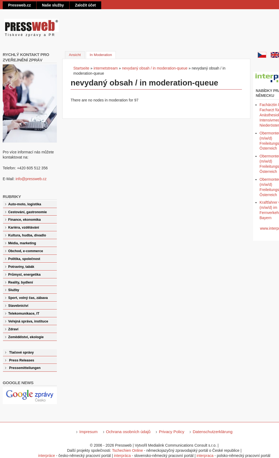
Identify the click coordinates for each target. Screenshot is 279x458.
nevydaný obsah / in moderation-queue (155, 68)
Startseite (81, 68)
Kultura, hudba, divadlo (27, 235)
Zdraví (13, 329)
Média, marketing (22, 243)
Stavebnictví (18, 306)
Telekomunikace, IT (23, 313)
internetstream (106, 68)
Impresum (88, 431)
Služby (13, 290)
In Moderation (103, 54)
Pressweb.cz (19, 5)
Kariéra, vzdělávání (23, 227)
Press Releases (21, 360)
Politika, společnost (24, 259)
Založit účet (85, 5)
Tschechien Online (127, 450)
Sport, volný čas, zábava (28, 298)
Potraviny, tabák (21, 267)
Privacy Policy (171, 431)
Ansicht (75, 55)
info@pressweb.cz (31, 179)
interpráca (122, 455)
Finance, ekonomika (24, 220)
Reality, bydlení (20, 282)
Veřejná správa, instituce (28, 321)
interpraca (205, 455)
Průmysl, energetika (24, 274)
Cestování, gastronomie (27, 212)
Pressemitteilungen (25, 368)
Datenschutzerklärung (212, 431)
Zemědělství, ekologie (26, 337)
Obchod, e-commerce (25, 251)
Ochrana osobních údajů (128, 431)
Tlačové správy (21, 352)
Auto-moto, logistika (24, 204)
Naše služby (53, 5)
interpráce (46, 455)
